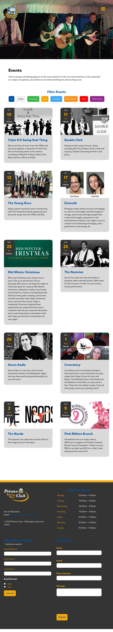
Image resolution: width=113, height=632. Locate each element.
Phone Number (63, 573)
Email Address (11, 549)
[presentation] (75, 610)
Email (59, 561)
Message (60, 586)
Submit (62, 617)
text (9, 587)
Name (60, 548)
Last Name (9, 569)
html (10, 584)
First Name (10, 559)
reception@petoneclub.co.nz (23, 515)
